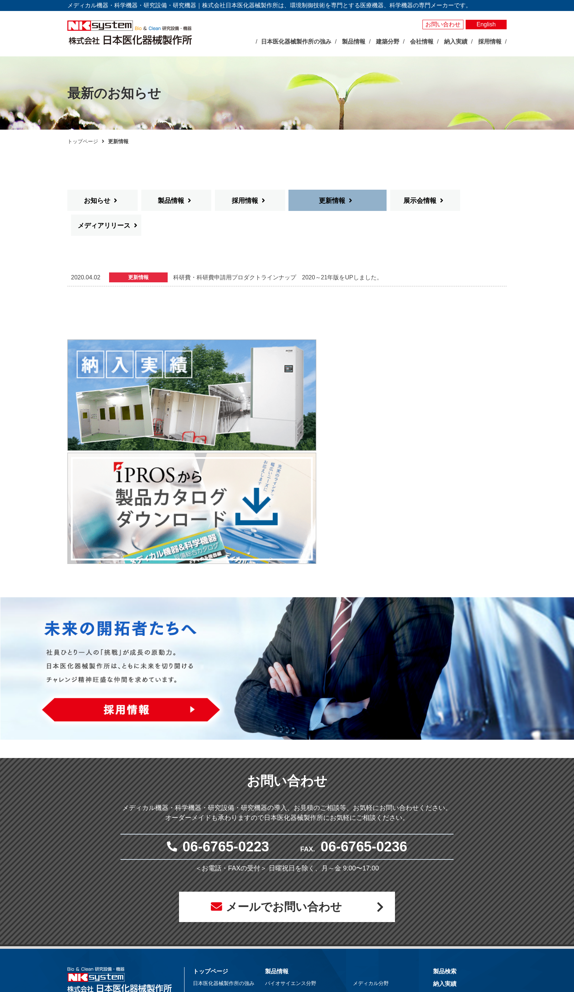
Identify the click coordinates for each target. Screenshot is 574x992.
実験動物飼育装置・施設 (301, 912)
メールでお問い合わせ (283, 748)
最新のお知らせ (213, 840)
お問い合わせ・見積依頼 (465, 860)
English (486, 24)
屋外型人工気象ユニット (301, 896)
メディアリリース (469, 200)
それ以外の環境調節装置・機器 (308, 862)
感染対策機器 (376, 845)
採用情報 (245, 200)
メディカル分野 (371, 825)
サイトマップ (450, 885)
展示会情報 (392, 200)
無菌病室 (371, 862)
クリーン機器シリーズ (298, 929)
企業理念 (211, 879)
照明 (278, 879)
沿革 (206, 904)
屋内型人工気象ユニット (301, 887)
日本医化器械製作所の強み (223, 825)
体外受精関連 (376, 870)
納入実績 (444, 826)
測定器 (280, 870)
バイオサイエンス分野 (290, 825)
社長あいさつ (216, 887)
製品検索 (444, 813)
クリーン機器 (376, 879)
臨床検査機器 (376, 837)
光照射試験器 (288, 904)
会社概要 (211, 896)
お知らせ (97, 200)
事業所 (208, 912)
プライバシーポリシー (462, 872)
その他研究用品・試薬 (298, 938)
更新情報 (318, 200)
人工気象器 (285, 837)
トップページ (82, 141)
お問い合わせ (443, 24)
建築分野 (364, 891)
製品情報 (171, 200)
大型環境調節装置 (293, 854)
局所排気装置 (288, 921)
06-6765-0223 (226, 687)
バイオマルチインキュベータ (306, 845)
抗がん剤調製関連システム (391, 854)
